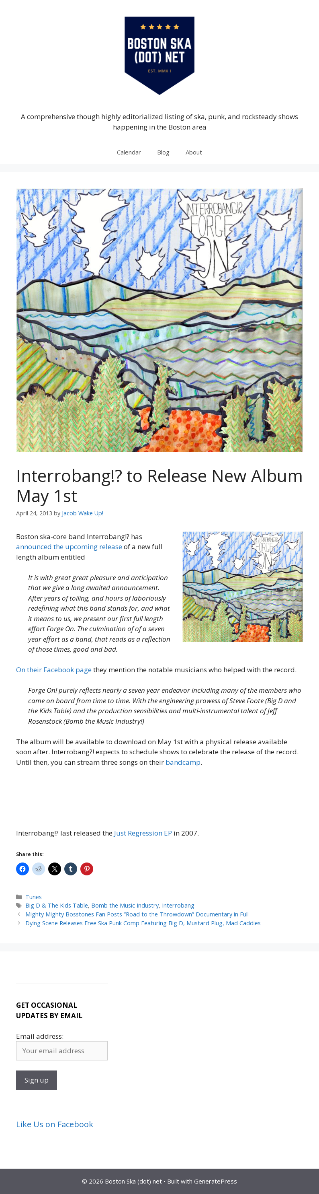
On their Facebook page (54, 669)
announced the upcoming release (69, 546)
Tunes (33, 897)
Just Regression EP (143, 833)
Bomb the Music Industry (125, 905)
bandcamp (183, 762)
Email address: (39, 1036)
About (194, 152)
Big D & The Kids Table (56, 905)
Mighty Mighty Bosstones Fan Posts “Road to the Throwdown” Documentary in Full (137, 914)
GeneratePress (215, 1181)
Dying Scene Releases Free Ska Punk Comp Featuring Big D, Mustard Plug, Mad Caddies (143, 923)
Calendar (129, 152)
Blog (163, 152)
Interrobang (178, 905)
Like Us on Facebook (54, 1124)
